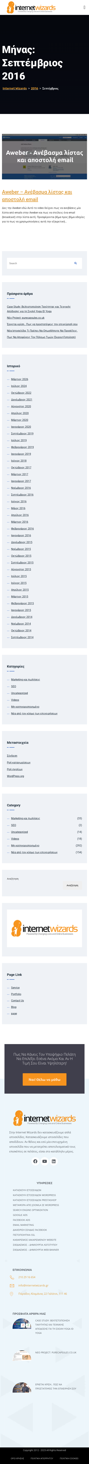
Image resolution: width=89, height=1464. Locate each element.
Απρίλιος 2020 (20, 413)
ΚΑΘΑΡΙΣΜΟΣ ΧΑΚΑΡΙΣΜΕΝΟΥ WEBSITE (34, 1239)
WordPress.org (15, 776)
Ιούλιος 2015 (19, 576)
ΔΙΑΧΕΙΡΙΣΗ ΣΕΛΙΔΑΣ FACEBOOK (30, 1229)
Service (15, 987)
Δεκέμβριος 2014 (21, 617)
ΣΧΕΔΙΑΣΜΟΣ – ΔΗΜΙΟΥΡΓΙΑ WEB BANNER (36, 1249)
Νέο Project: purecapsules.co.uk (25, 317)
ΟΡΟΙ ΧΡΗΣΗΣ (17, 1458)
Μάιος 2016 (18, 508)
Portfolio (16, 994)
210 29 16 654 (26, 1277)
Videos (15, 700)
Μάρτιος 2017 (19, 474)
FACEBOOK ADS (21, 1219)
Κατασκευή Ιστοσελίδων (27, 1190)
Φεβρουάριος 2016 (22, 528)
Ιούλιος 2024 (19, 386)
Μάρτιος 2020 (19, 420)
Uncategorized (19, 693)
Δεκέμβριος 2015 (21, 542)
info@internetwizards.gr (33, 1285)
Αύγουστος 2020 (21, 406)
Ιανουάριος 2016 (21, 535)
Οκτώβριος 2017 (21, 467)
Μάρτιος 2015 (19, 596)
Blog (13, 1007)
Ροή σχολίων (15, 769)
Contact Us (17, 1000)
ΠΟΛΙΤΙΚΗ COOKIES (69, 1458)
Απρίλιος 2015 (20, 589)
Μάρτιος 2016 (19, 521)
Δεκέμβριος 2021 (21, 399)
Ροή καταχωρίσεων (18, 762)
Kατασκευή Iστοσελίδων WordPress (34, 1195)
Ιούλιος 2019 (19, 440)
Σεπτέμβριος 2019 (22, 433)
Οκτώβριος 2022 (21, 392)
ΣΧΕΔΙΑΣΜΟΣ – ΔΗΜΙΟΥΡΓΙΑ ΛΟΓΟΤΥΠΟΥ (35, 1244)
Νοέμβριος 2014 (21, 623)
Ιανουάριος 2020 (21, 426)
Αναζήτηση (13, 878)
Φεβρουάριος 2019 (22, 447)
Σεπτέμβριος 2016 (22, 494)
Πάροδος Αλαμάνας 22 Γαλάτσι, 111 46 (42, 1294)
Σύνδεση (12, 755)
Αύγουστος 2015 (21, 569)
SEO (13, 686)
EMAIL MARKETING (23, 1224)
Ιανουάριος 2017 (21, 481)
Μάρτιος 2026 (19, 379)
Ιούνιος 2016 (19, 501)
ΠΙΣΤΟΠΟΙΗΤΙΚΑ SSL (24, 1234)
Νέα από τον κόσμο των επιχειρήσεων (34, 713)
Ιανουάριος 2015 (21, 610)
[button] (85, 7)
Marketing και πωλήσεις (25, 679)
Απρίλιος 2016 (20, 515)
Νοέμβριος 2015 (21, 549)
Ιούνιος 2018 (19, 460)
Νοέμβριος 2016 (21, 487)
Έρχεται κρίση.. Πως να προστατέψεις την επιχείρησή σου (42, 324)
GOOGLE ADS (20, 1215)
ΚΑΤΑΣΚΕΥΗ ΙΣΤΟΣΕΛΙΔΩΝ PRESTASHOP (34, 1200)
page (14, 1013)
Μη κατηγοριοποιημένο (25, 706)
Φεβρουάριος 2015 (22, 603)
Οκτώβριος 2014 (21, 630)
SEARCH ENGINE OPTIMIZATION (30, 1210)
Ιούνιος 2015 (19, 583)
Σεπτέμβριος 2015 (22, 562)
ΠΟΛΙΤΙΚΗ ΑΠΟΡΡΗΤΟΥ (42, 1458)
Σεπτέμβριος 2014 (22, 637)
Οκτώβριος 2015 (21, 555)
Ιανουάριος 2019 (21, 454)
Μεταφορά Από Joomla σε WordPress (36, 1205)
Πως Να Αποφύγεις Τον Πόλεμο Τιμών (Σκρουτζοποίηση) (41, 337)
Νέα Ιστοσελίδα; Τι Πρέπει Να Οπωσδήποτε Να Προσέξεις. (42, 330)
